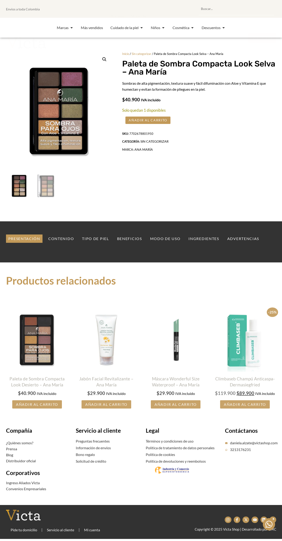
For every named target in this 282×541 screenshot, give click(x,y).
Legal (152, 438)
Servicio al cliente (98, 438)
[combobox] (236, 8)
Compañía (19, 438)
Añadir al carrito (150, 122)
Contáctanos (241, 439)
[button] (146, 8)
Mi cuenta (93, 531)
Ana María (143, 154)
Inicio (125, 54)
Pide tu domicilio (24, 531)
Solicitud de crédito (91, 466)
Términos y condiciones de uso (170, 446)
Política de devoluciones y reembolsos (176, 466)
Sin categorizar (141, 54)
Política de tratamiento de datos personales (180, 453)
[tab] (24, 239)
